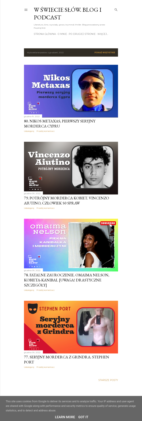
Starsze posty (108, 380)
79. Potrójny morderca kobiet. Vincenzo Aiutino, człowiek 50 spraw (66, 200)
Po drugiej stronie (82, 34)
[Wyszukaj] (116, 9)
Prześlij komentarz (46, 131)
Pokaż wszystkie (105, 52)
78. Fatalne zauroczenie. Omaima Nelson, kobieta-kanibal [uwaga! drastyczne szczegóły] (66, 280)
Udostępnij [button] (29, 131)
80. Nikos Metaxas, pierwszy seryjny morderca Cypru (59, 123)
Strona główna (45, 34)
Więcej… (102, 34)
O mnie (62, 34)
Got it (83, 417)
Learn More (65, 417)
